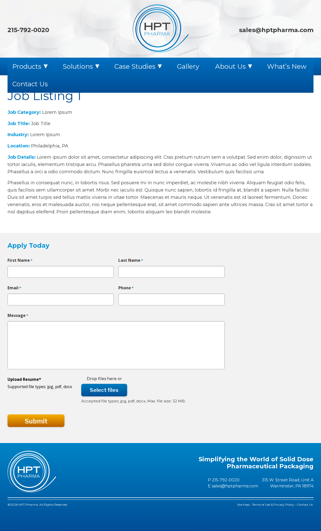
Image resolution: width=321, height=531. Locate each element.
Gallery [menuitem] (188, 66)
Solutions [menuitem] (78, 66)
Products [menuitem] (26, 66)
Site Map (243, 504)
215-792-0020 (28, 30)
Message (18, 316)
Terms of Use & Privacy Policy (273, 504)
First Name (20, 260)
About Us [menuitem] (230, 66)
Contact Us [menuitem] (30, 84)
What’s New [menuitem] (286, 66)
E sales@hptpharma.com (233, 486)
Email (14, 288)
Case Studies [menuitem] (134, 66)
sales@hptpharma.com (276, 30)
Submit (36, 421)
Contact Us (305, 504)
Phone (125, 288)
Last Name (130, 260)
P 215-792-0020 (223, 480)
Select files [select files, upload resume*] (104, 390)
